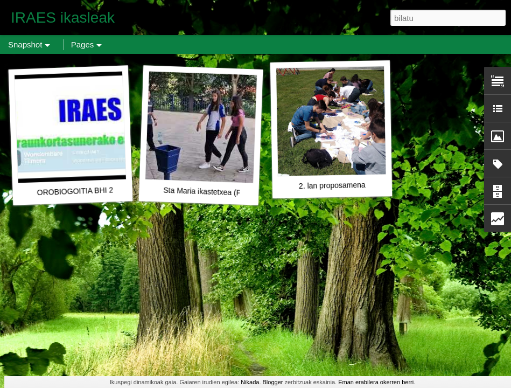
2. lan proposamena (332, 185)
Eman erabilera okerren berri (376, 382)
